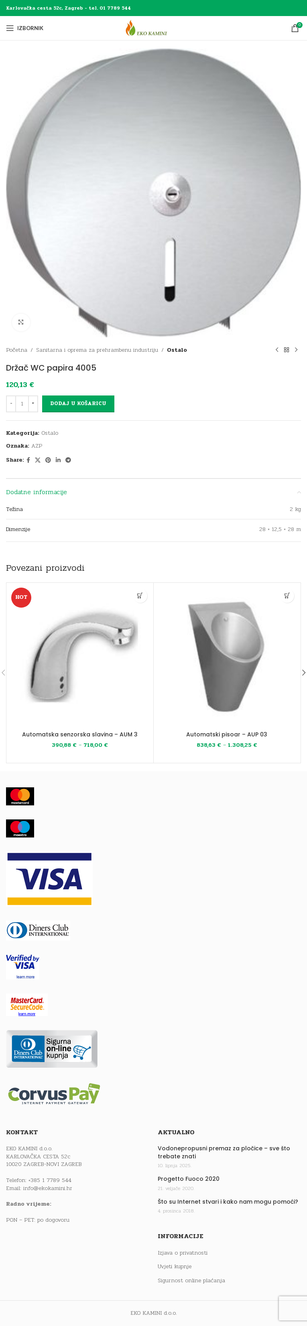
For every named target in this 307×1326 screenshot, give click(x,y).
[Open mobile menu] (24, 28)
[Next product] (296, 350)
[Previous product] (277, 350)
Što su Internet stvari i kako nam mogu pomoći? (228, 1202)
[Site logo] (154, 28)
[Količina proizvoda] (22, 403)
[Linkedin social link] (58, 460)
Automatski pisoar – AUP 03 (226, 734)
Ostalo (177, 350)
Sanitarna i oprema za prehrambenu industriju (97, 350)
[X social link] (38, 460)
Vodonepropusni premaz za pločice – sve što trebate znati (224, 1152)
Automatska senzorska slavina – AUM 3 (80, 734)
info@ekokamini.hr (47, 1188)
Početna (16, 350)
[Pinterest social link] (48, 460)
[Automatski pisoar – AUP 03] (227, 656)
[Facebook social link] (28, 460)
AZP (36, 446)
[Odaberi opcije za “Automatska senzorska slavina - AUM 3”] (140, 596)
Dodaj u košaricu (78, 404)
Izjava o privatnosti (182, 1253)
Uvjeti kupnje (174, 1267)
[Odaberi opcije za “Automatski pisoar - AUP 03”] (287, 596)
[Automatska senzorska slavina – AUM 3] (79, 656)
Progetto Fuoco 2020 (189, 1179)
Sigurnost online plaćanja (191, 1281)
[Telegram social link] (68, 460)
